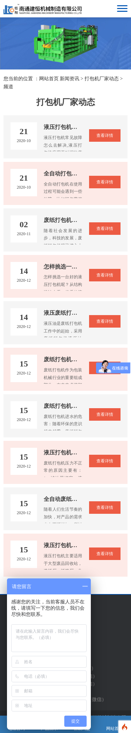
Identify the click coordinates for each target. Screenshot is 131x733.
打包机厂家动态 (102, 78)
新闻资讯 (69, 78)
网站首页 (49, 78)
